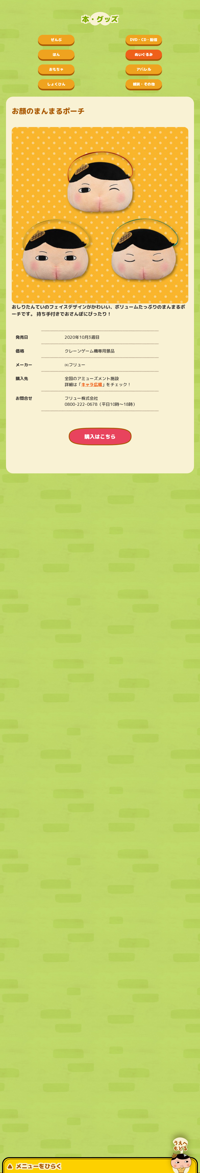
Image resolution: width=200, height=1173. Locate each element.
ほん (56, 54)
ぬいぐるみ (144, 54)
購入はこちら (100, 436)
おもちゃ (56, 69)
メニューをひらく (34, 1166)
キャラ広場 (91, 384)
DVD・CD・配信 (143, 39)
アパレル (143, 69)
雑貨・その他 (144, 84)
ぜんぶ (56, 39)
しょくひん (56, 84)
